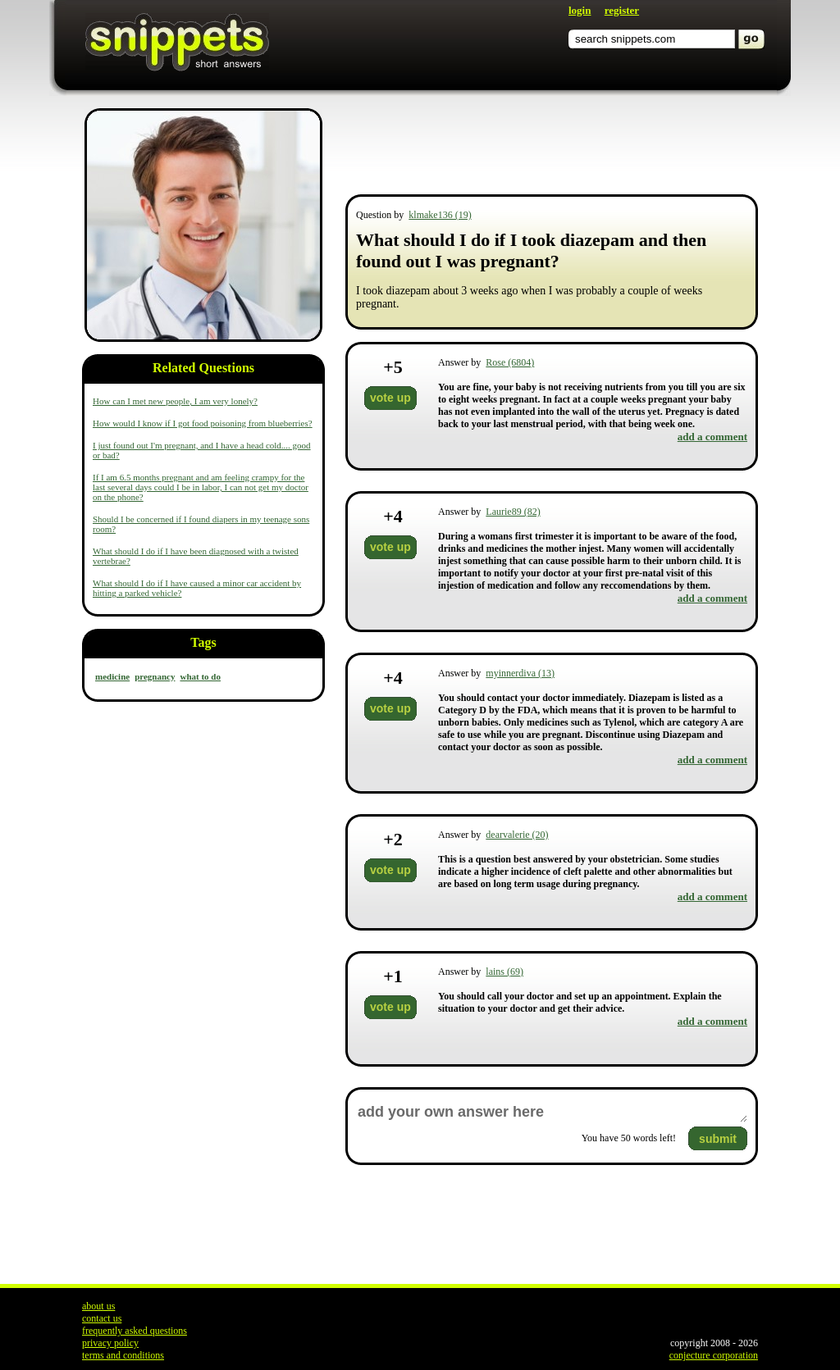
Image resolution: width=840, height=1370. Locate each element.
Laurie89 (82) (513, 511)
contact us (101, 1318)
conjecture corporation (713, 1355)
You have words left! (629, 1138)
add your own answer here (551, 1112)
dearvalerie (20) (517, 834)
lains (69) (504, 971)
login (579, 10)
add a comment (712, 436)
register (622, 10)
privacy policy (110, 1343)
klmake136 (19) (440, 215)
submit (718, 1138)
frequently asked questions (134, 1330)
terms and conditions (123, 1355)
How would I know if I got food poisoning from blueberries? (203, 423)
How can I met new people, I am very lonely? (175, 401)
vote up (390, 397)
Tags (203, 642)
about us (98, 1306)
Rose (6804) (510, 362)
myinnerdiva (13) (520, 673)
